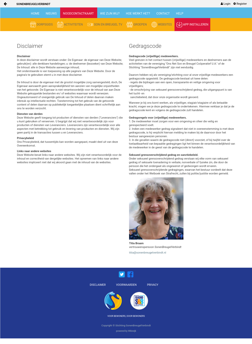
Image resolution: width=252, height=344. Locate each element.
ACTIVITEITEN (70, 25)
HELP (179, 13)
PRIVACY (152, 284)
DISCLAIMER (98, 284)
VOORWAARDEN (126, 284)
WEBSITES (162, 25)
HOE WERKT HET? (138, 13)
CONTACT (163, 13)
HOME (35, 13)
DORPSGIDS (41, 25)
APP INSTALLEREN (192, 25)
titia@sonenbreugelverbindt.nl (147, 252)
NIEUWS (51, 13)
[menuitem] (225, 3)
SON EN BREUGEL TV (105, 25)
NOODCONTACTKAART (78, 13)
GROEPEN (137, 25)
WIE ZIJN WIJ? (110, 13)
